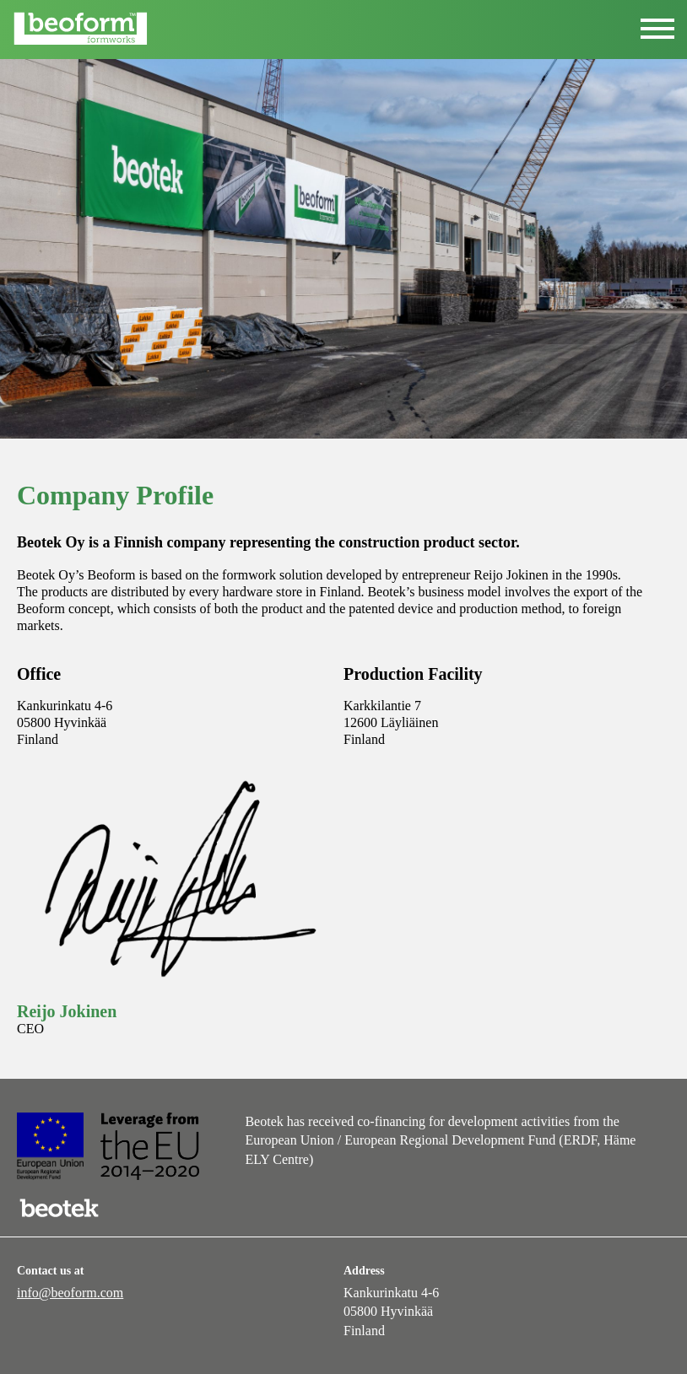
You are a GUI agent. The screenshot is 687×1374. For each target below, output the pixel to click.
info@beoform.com (70, 1292)
